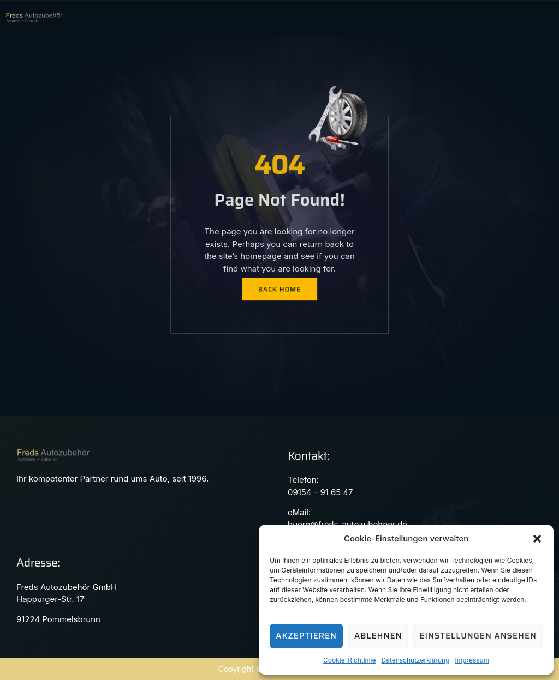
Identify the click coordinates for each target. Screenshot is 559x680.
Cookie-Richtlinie (349, 660)
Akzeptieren (306, 635)
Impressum (472, 660)
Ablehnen (378, 635)
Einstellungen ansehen (478, 635)
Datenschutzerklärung (415, 660)
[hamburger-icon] (474, 17)
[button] (537, 538)
